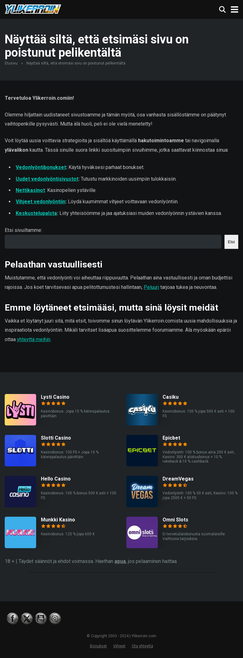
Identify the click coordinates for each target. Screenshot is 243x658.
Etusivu (11, 63)
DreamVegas (178, 479)
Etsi (231, 241)
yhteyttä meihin (33, 339)
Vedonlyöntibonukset (41, 167)
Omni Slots (175, 520)
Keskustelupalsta (36, 213)
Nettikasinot (30, 190)
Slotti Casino (56, 438)
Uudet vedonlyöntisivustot (47, 179)
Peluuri (151, 287)
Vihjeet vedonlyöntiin (40, 202)
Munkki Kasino (58, 520)
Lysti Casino (55, 397)
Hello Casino (56, 479)
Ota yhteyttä (142, 646)
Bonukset (98, 646)
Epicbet (171, 438)
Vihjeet (119, 646)
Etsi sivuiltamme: (23, 230)
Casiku (171, 397)
